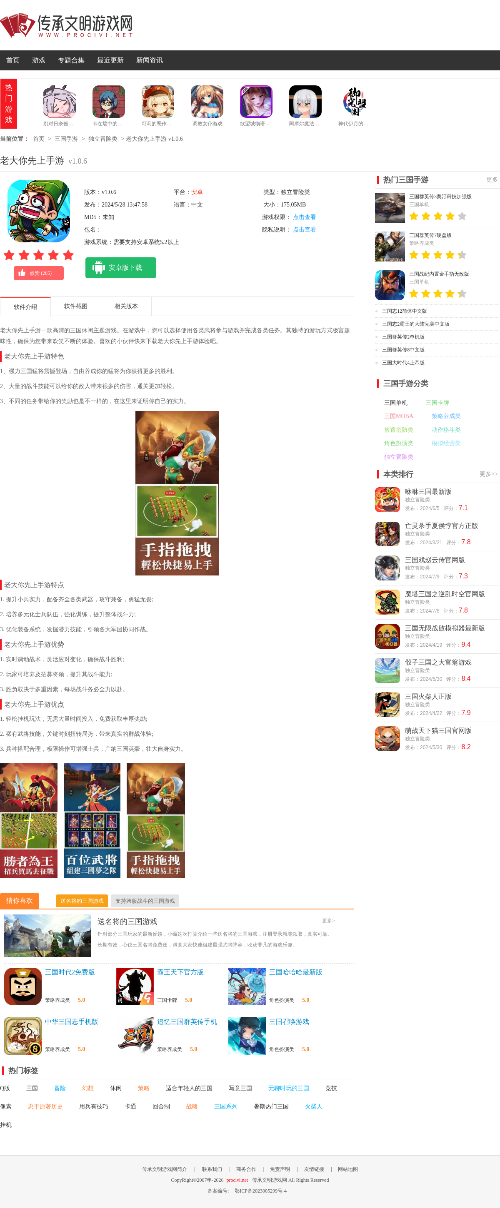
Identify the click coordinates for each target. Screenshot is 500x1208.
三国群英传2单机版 (403, 337)
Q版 (5, 1088)
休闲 (116, 1088)
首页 (13, 60)
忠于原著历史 (45, 1106)
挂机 (6, 1125)
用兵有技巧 (93, 1106)
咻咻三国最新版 (428, 491)
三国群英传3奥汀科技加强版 (440, 196)
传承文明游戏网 (66, 25)
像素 (6, 1106)
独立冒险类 (103, 139)
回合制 (161, 1106)
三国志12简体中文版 (404, 311)
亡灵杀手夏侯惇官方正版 (441, 525)
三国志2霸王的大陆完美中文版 (416, 324)
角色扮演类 (281, 1000)
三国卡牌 (167, 1000)
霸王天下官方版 (180, 972)
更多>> (489, 474)
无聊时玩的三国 (288, 1088)
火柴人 (313, 1106)
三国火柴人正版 (428, 696)
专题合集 (71, 60)
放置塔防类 (398, 430)
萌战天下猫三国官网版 (438, 730)
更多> (328, 921)
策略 (144, 1088)
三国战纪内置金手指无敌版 (439, 274)
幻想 (88, 1088)
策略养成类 (57, 1000)
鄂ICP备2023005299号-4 (261, 1191)
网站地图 (348, 1169)
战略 (192, 1106)
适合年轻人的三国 (189, 1088)
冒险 (60, 1088)
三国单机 (396, 403)
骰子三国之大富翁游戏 (438, 662)
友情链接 (314, 1169)
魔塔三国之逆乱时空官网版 (445, 594)
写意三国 (240, 1088)
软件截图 (76, 306)
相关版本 (126, 306)
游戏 (38, 60)
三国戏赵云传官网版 (435, 559)
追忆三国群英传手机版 (187, 1022)
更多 (492, 180)
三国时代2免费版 (70, 972)
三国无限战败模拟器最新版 (445, 628)
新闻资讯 (149, 60)
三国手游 (66, 139)
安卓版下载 (113, 267)
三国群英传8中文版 (403, 350)
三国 (32, 1088)
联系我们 (212, 1169)
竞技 (331, 1088)
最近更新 (110, 60)
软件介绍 (25, 307)
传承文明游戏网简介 (164, 1169)
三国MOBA (398, 416)
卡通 (130, 1106)
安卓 (197, 192)
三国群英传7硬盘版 (430, 235)
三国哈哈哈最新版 (295, 972)
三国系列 (226, 1106)
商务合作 (246, 1169)
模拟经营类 (446, 443)
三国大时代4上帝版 (403, 363)
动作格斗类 (446, 430)
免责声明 (280, 1169)
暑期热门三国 (271, 1106)
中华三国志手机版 (71, 1021)
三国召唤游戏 (289, 1021)
